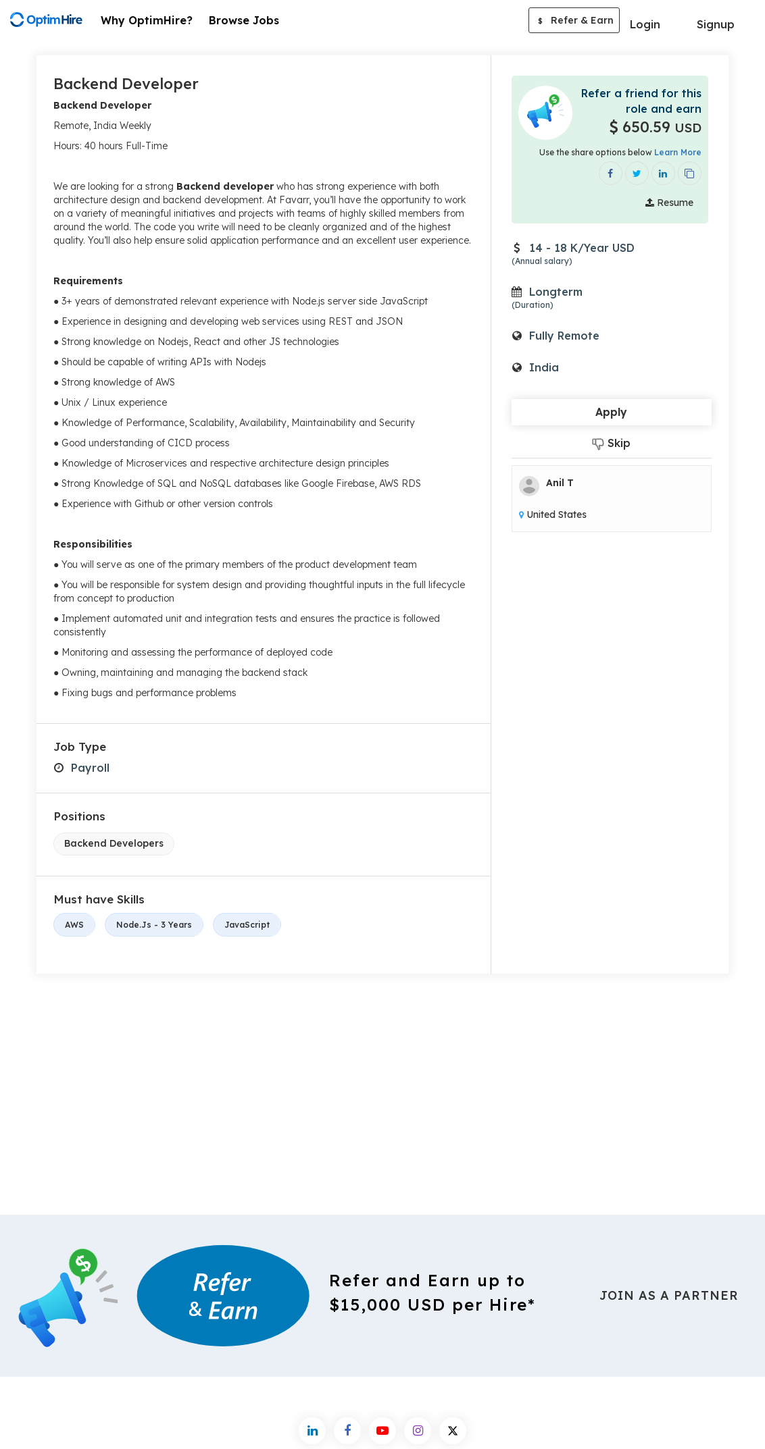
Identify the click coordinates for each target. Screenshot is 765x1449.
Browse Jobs (244, 20)
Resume (669, 202)
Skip (611, 443)
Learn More (677, 152)
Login (645, 24)
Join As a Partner (669, 1295)
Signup (716, 24)
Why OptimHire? (147, 20)
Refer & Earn (574, 21)
